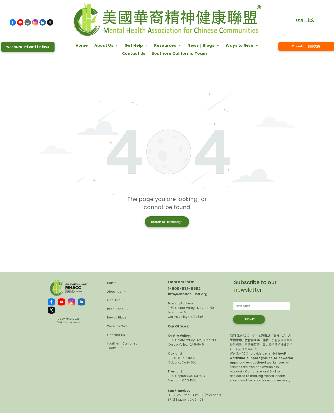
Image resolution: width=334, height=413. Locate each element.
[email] (27, 23)
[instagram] (35, 23)
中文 (310, 20)
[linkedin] (42, 23)
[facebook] (13, 23)
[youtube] (20, 23)
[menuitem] (81, 45)
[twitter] (50, 23)
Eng (299, 20)
